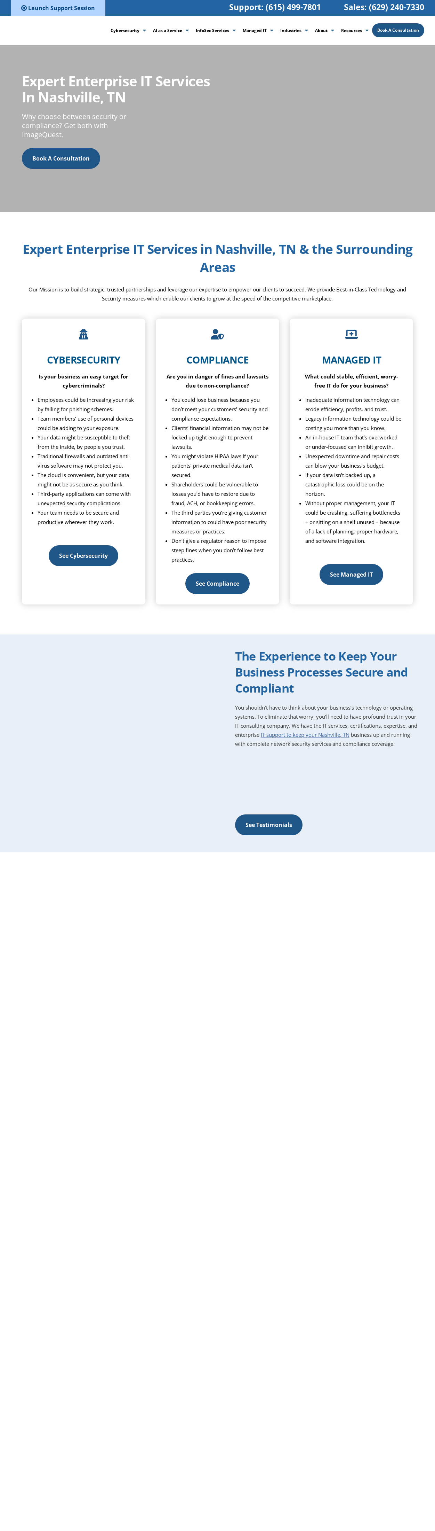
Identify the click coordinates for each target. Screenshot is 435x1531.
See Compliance (217, 583)
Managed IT (255, 30)
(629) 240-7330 (396, 7)
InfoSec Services (212, 30)
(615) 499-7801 (293, 7)
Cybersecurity (125, 30)
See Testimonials (268, 825)
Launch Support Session (58, 8)
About (321, 30)
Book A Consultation (398, 30)
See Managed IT (351, 574)
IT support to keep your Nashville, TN (305, 734)
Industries (290, 30)
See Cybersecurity (83, 556)
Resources (351, 30)
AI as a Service (167, 30)
